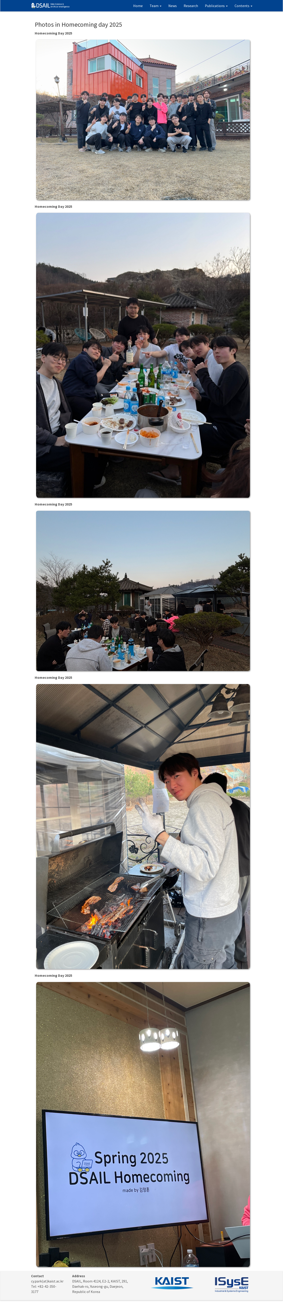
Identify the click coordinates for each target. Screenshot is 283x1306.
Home (138, 5)
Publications (216, 5)
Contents (243, 5)
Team (155, 5)
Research (191, 5)
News (172, 5)
